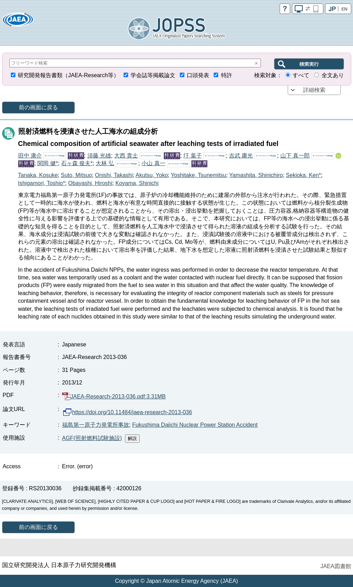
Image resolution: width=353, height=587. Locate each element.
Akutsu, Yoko (151, 175)
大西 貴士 (126, 156)
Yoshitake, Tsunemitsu (198, 175)
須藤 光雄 (99, 156)
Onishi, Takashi (114, 175)
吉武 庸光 (241, 156)
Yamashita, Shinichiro (256, 175)
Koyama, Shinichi (137, 183)
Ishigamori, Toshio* (41, 183)
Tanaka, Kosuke (38, 175)
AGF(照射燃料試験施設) (92, 438)
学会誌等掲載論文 (153, 75)
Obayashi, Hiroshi (90, 183)
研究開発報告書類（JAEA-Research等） (68, 75)
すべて (301, 75)
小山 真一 (153, 163)
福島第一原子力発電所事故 (95, 425)
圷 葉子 (192, 156)
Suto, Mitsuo (76, 175)
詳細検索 (314, 90)
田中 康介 (30, 156)
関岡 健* (47, 163)
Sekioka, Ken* (303, 175)
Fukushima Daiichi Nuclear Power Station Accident (194, 425)
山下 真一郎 (295, 156)
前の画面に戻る (38, 107)
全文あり (333, 75)
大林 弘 (105, 163)
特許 (226, 75)
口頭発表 (198, 75)
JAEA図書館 (335, 566)
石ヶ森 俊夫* (77, 163)
